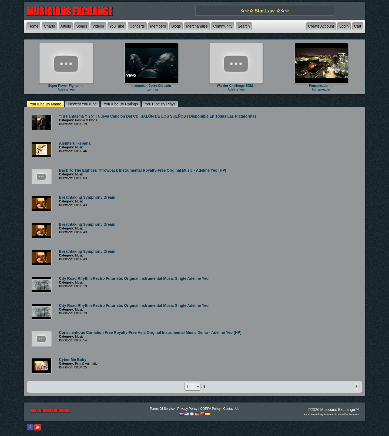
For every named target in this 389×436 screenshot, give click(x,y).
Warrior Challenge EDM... (236, 86)
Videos (98, 26)
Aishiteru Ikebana (74, 143)
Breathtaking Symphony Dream (87, 197)
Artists (66, 26)
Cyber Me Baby (72, 359)
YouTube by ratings (121, 104)
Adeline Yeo (66, 89)
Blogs (176, 26)
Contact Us (231, 409)
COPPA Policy (210, 409)
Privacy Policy (187, 409)
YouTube (116, 26)
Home (33, 26)
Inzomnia (151, 89)
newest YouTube (82, 104)
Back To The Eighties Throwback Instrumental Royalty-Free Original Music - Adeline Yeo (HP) (142, 170)
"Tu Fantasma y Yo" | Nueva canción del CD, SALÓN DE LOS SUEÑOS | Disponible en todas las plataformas (157, 116)
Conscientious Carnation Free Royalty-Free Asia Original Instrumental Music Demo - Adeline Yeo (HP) (150, 332)
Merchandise (197, 26)
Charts (49, 26)
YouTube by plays (160, 104)
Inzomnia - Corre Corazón (151, 86)
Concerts (137, 26)
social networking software (318, 414)
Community (222, 26)
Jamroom (353, 414)
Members (158, 26)
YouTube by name (45, 104)
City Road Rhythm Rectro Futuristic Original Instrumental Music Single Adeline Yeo (134, 278)
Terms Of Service (162, 409)
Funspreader (321, 89)
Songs (81, 26)
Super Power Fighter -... (66, 86)
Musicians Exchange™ (339, 409)
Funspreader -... (321, 86)
